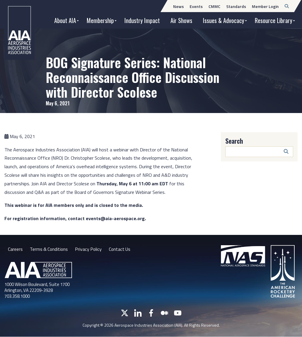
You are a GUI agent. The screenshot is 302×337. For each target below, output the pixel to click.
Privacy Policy (90, 249)
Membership (100, 20)
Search (234, 140)
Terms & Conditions (49, 249)
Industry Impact (142, 20)
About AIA (65, 20)
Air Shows (181, 20)
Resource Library (273, 20)
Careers (15, 249)
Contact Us (122, 249)
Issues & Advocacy (223, 20)
